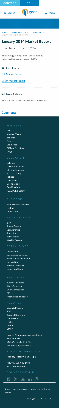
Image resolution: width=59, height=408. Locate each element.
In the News (13, 236)
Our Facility (12, 318)
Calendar (11, 163)
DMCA (10, 328)
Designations (13, 183)
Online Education (15, 166)
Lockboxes (12, 144)
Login (29, 3)
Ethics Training (14, 173)
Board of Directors (16, 315)
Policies (10, 176)
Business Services (15, 282)
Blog (9, 222)
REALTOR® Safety (16, 190)
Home (4, 32)
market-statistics (19, 32)
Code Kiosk (12, 211)
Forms (10, 141)
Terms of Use (49, 399)
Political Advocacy (15, 265)
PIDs (9, 293)
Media (10, 321)
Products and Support (17, 296)
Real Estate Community (18, 258)
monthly (37, 32)
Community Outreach (17, 254)
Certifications (13, 187)
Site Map (30, 399)
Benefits (11, 137)
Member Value (14, 134)
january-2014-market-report (15, 35)
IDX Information (14, 286)
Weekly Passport (15, 240)
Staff (9, 311)
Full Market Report (12, 73)
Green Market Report (13, 80)
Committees (13, 251)
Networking (12, 262)
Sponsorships (13, 229)
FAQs (9, 151)
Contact (9, 3)
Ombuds (11, 208)
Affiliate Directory (15, 148)
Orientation (12, 180)
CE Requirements (15, 170)
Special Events (14, 226)
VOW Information (15, 289)
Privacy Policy (39, 399)
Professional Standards (18, 204)
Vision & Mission (15, 308)
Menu (50, 12)
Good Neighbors (15, 269)
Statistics (11, 233)
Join (9, 130)
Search (9, 12)
